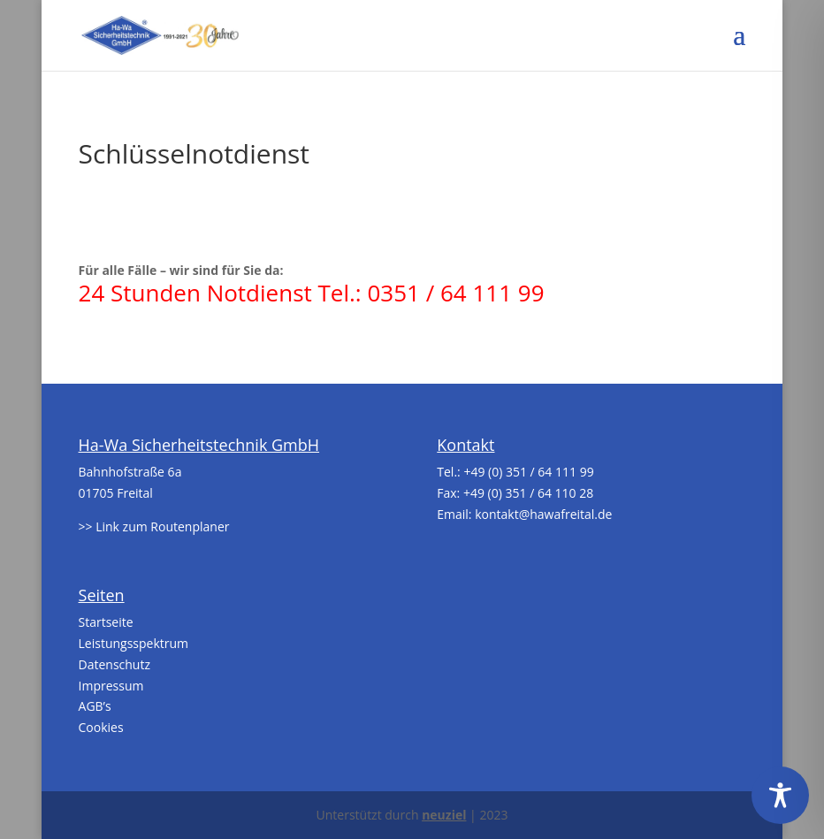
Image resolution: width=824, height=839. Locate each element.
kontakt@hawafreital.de (543, 514)
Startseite (106, 622)
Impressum (111, 685)
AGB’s (95, 706)
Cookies (101, 727)
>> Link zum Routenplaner (154, 526)
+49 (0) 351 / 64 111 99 (528, 471)
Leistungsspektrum (134, 643)
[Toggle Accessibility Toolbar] (780, 795)
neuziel (444, 814)
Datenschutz (114, 664)
